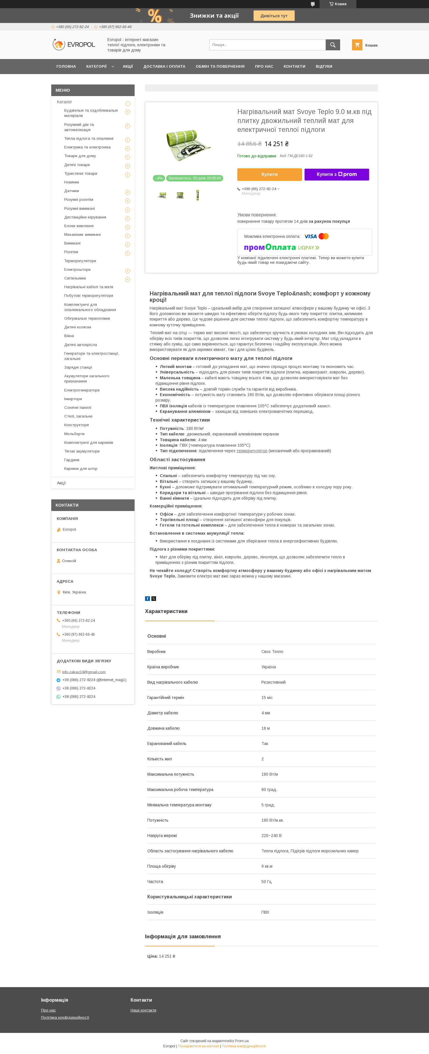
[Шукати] (333, 44)
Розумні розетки (78, 199)
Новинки (71, 182)
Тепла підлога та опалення (88, 138)
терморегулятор (251, 450)
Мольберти (74, 434)
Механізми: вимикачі (82, 234)
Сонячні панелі (77, 407)
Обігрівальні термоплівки (87, 318)
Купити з (337, 174)
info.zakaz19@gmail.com (84, 671)
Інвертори (73, 399)
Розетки (71, 252)
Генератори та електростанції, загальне (91, 356)
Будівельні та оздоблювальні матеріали (91, 113)
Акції (128, 66)
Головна (66, 66)
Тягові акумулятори (82, 451)
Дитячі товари (77, 165)
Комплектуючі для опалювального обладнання (90, 307)
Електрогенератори (82, 390)
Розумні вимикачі (79, 208)
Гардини (71, 460)
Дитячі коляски (77, 327)
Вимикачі (72, 243)
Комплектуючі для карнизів (88, 442)
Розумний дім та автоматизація (79, 127)
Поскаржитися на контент (198, 1046)
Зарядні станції (78, 367)
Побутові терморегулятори (88, 295)
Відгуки (324, 66)
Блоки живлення (79, 226)
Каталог (64, 102)
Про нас (264, 66)
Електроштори (77, 269)
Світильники (75, 278)
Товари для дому (80, 156)
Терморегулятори (80, 261)
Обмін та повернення (220, 66)
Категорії (96, 66)
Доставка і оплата (164, 66)
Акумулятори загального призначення (86, 378)
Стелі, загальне (78, 416)
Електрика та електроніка (87, 147)
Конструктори (76, 425)
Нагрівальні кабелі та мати (88, 287)
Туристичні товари (80, 173)
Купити (270, 174)
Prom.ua (242, 1041)
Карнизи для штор (81, 468)
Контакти (294, 66)
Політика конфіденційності (65, 1017)
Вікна (69, 336)
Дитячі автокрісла (80, 345)
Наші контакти (143, 1010)
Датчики (71, 191)
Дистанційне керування (85, 217)
